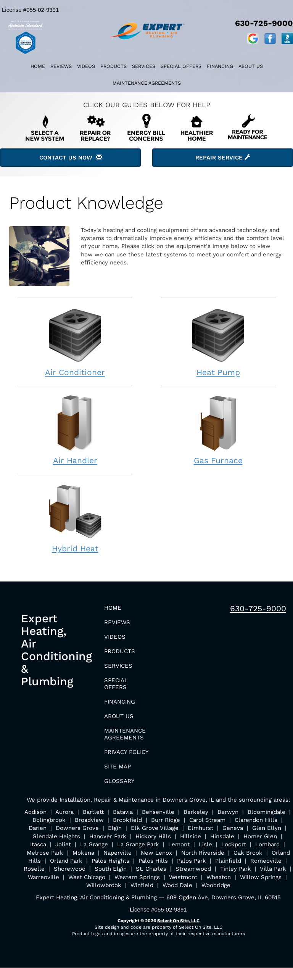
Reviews (61, 66)
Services (143, 66)
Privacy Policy (126, 752)
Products (113, 66)
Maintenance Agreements (147, 83)
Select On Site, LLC (178, 920)
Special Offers (181, 66)
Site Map (117, 766)
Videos (86, 66)
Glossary (119, 781)
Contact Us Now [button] (70, 157)
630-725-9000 (258, 608)
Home (38, 66)
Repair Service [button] (222, 157)
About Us (250, 66)
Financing (220, 66)
